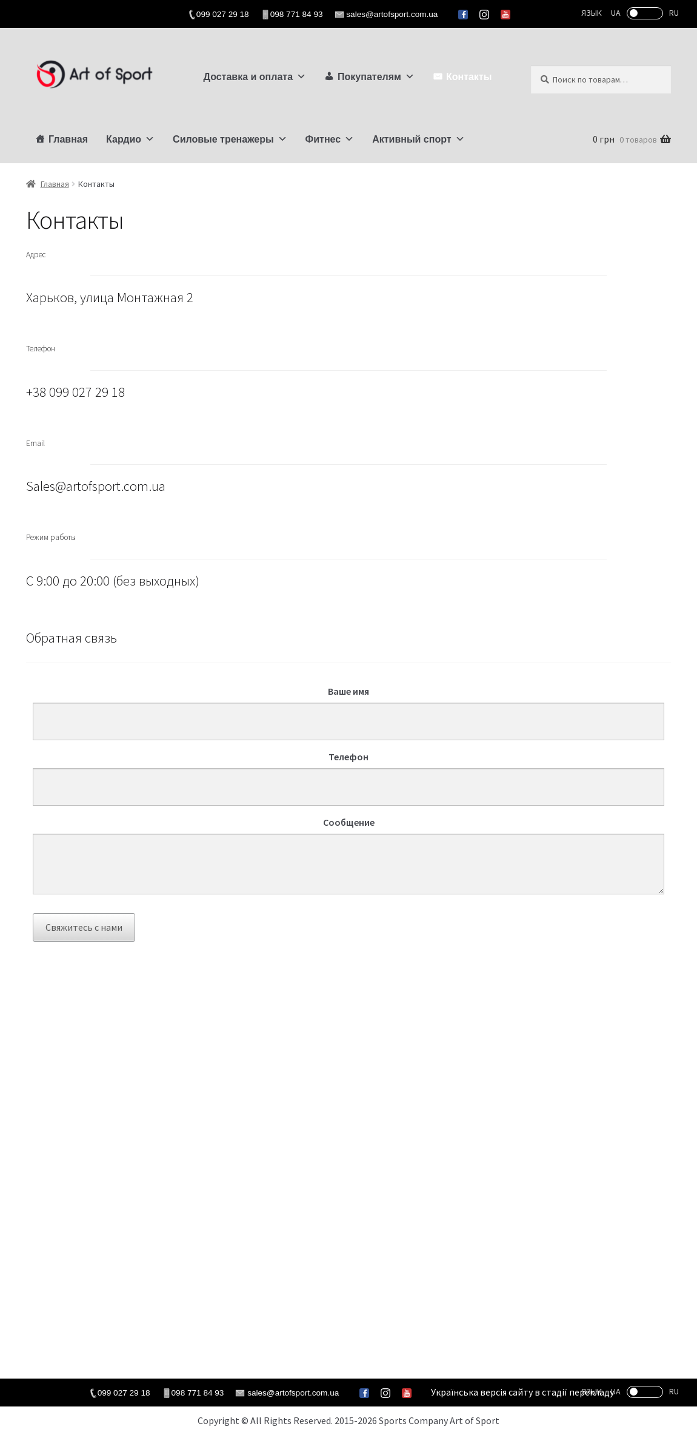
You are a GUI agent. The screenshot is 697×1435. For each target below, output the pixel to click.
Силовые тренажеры (230, 139)
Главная (68, 139)
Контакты (469, 77)
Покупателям (376, 76)
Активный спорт (418, 139)
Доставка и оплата (255, 76)
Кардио (130, 139)
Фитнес (330, 139)
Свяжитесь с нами (83, 927)
